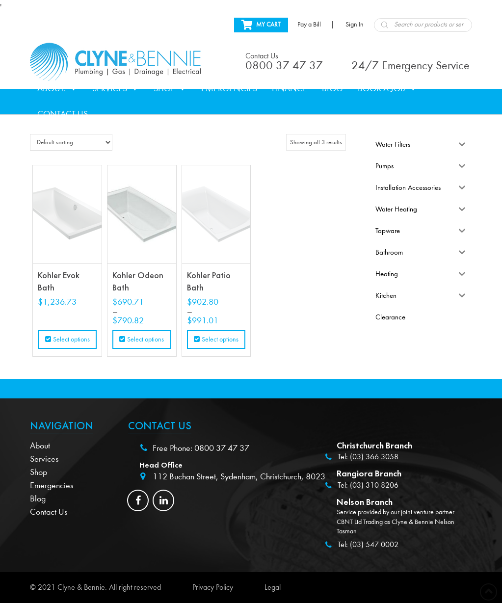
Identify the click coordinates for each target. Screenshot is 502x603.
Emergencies (229, 88)
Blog (332, 88)
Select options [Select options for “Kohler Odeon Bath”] (145, 339)
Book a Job (387, 89)
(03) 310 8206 (374, 485)
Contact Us (62, 114)
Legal (272, 587)
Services (115, 89)
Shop (170, 89)
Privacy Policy (212, 587)
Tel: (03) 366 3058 (368, 456)
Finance (289, 88)
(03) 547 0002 (374, 544)
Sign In (354, 24)
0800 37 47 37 (221, 448)
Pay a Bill (309, 24)
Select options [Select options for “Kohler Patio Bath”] (220, 339)
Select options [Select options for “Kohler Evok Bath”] (71, 339)
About (40, 446)
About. (57, 89)
